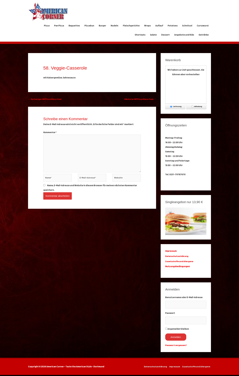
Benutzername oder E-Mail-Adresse (184, 297)
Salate (153, 34)
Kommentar (50, 132)
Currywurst (203, 25)
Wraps (147, 25)
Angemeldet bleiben (178, 330)
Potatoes (173, 25)
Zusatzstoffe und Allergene (179, 261)
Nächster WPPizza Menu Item (139, 99)
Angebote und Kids (184, 34)
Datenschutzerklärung (177, 256)
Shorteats (140, 34)
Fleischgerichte (131, 25)
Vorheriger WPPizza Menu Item (45, 99)
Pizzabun (89, 25)
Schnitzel (187, 25)
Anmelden (176, 338)
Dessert (165, 34)
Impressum (174, 367)
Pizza (47, 25)
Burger (102, 25)
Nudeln (114, 25)
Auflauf (159, 25)
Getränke (204, 34)
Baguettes (74, 25)
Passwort (170, 313)
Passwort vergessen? (176, 346)
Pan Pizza (59, 25)
